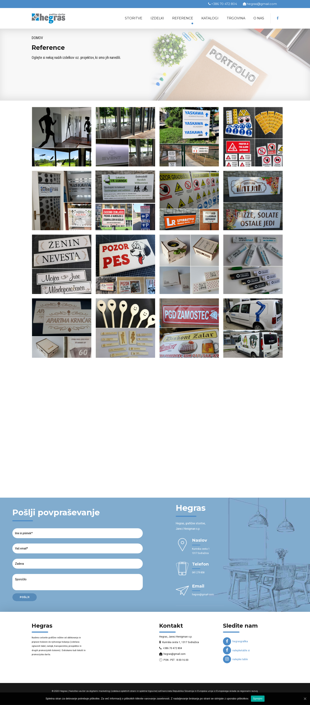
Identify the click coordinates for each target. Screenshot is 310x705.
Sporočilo (77, 582)
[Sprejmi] (305, 699)
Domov (37, 38)
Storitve (133, 18)
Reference (182, 18)
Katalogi (209, 18)
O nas (258, 18)
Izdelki (157, 18)
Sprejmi (257, 698)
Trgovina (236, 18)
